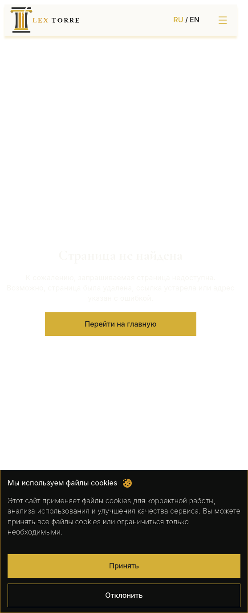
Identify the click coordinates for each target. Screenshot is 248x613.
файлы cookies (106, 500)
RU (178, 19)
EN (194, 19)
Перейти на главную (120, 323)
